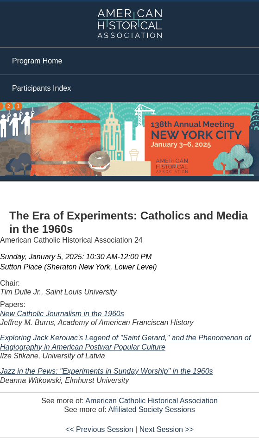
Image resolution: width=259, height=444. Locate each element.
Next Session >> (166, 429)
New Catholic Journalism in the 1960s (62, 314)
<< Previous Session (99, 429)
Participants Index (41, 88)
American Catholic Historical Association (151, 401)
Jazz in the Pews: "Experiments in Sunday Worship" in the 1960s (106, 371)
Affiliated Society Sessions (151, 409)
